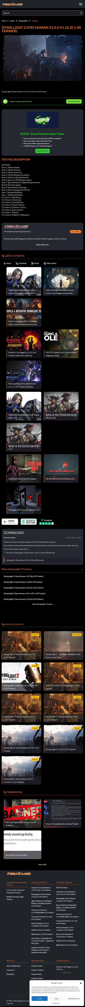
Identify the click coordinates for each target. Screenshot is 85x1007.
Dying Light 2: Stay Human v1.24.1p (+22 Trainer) (23, 599)
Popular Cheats (37, 978)
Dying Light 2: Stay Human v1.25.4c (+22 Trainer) (23, 588)
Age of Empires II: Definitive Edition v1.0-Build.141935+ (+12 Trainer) (41, 903)
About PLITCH (42, 151)
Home (4, 21)
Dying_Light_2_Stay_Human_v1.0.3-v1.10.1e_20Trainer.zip (24, 560)
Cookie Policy (56, 1003)
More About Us (42, 244)
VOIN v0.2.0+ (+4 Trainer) (40, 930)
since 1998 (75, 232)
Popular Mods (36, 974)
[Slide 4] (69, 972)
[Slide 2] (65, 972)
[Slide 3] (67, 972)
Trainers (35, 21)
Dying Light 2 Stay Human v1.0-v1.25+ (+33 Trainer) (25, 593)
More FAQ (42, 864)
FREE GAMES (50, 263)
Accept (39, 999)
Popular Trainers (37, 970)
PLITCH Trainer (62, 888)
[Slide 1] (64, 972)
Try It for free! (74, 101)
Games (12, 21)
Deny (56, 999)
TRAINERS (21, 263)
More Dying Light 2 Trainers (42, 604)
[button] (81, 983)
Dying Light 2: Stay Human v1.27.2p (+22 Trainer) (23, 576)
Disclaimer (10, 974)
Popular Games (37, 966)
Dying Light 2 (23, 21)
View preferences (74, 999)
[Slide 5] (70, 972)
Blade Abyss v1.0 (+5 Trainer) (42, 934)
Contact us (10, 970)
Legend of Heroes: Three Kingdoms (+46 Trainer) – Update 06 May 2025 (40, 949)
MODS (35, 263)
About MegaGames (14, 966)
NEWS (7, 263)
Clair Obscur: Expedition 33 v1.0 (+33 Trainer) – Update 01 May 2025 (42, 940)
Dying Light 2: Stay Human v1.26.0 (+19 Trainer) (23, 582)
